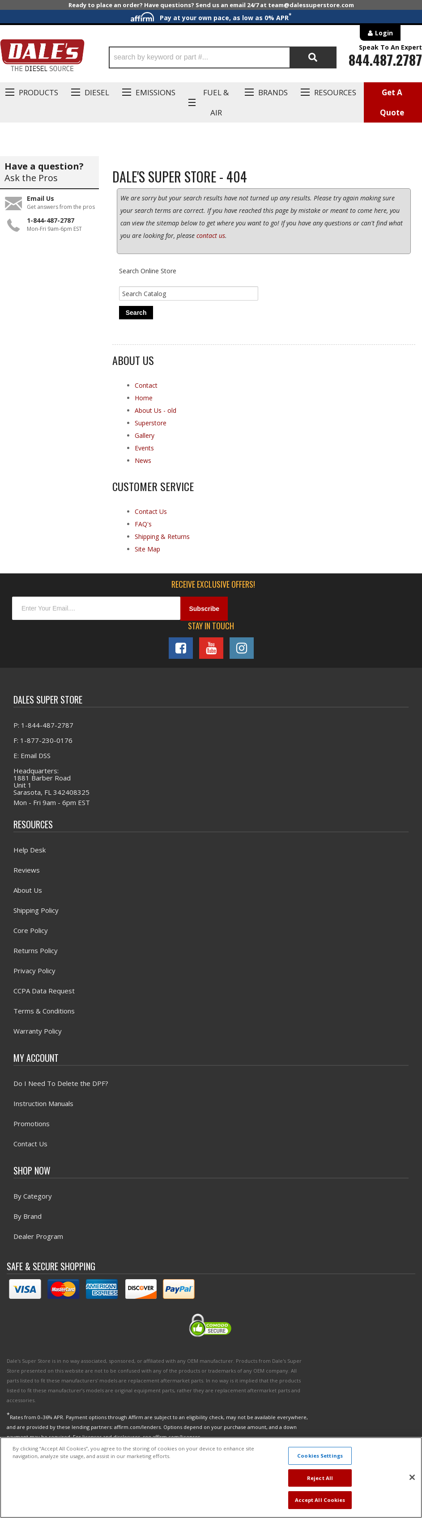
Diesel (97, 92)
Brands (273, 92)
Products (38, 92)
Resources (335, 92)
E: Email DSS (32, 755)
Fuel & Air (216, 102)
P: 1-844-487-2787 (43, 725)
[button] (223, 57)
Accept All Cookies (320, 1500)
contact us (210, 235)
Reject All (320, 1478)
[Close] (412, 1477)
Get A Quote (392, 102)
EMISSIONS (155, 92)
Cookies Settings (320, 1455)
